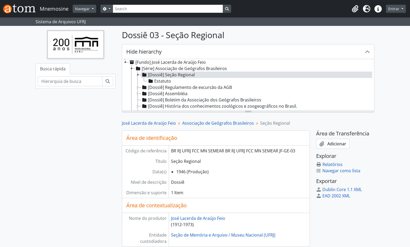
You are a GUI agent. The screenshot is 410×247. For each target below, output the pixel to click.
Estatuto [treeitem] (159, 81)
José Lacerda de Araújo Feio (149, 123)
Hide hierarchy (144, 51)
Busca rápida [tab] (53, 69)
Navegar (83, 8)
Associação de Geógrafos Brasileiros (218, 123)
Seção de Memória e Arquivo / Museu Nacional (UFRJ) (223, 235)
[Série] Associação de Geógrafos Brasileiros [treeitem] (181, 68)
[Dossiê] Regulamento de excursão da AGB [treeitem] (186, 87)
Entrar (394, 8)
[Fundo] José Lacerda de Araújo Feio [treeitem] (167, 62)
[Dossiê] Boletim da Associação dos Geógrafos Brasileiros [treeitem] (201, 100)
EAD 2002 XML (333, 196)
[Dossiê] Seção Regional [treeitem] (168, 75)
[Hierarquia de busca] (70, 81)
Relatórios (329, 164)
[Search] (168, 9)
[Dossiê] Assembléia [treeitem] (164, 93)
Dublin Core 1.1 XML (339, 189)
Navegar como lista (338, 171)
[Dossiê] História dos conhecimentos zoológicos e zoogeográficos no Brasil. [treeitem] (219, 106)
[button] (355, 9)
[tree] (248, 85)
